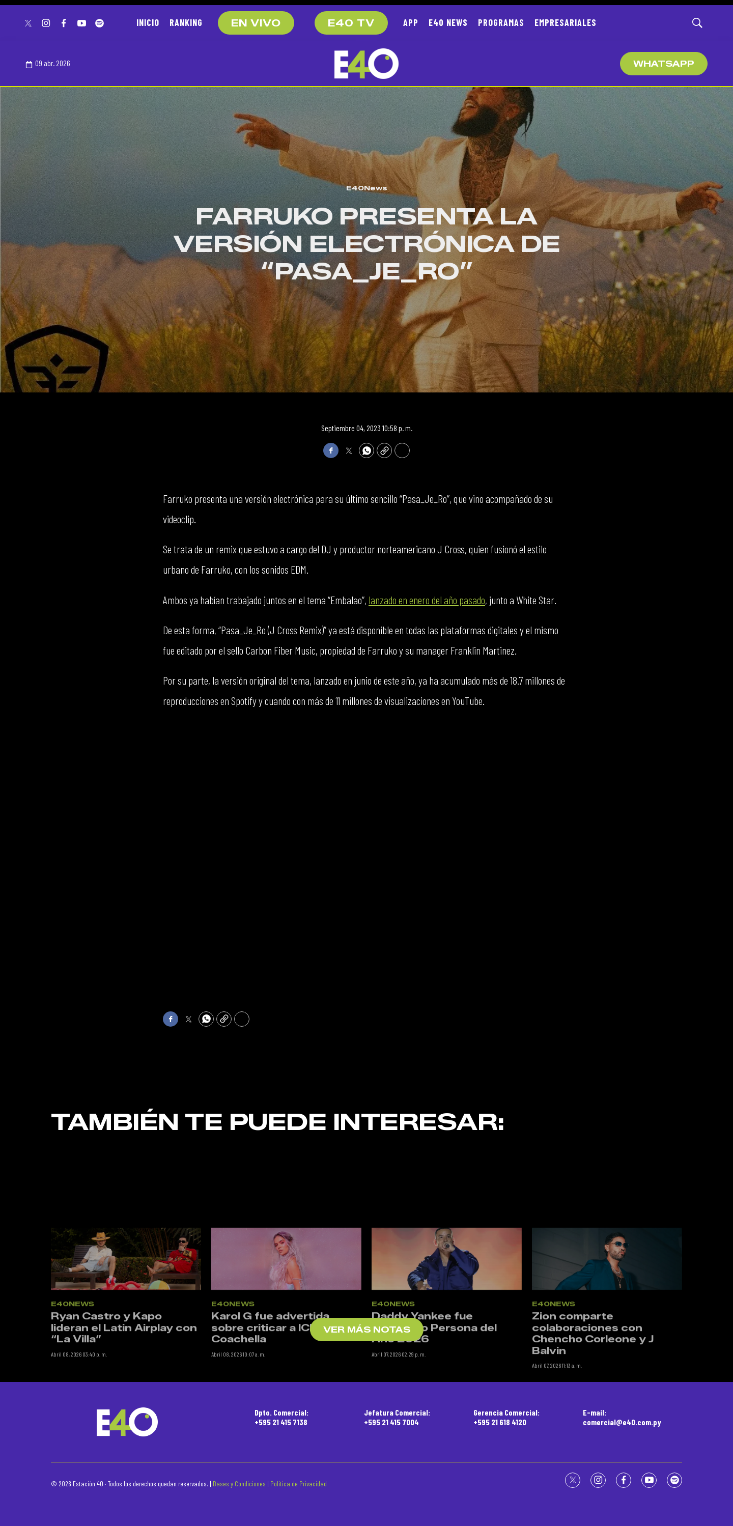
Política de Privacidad (298, 1483)
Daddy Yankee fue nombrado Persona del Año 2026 (434, 1428)
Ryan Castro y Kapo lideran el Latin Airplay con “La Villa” (124, 1428)
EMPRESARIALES (565, 22)
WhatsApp (663, 64)
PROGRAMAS (501, 22)
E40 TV (351, 23)
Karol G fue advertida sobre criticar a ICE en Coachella (272, 1428)
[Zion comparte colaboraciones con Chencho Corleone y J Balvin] (607, 1359)
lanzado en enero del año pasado (427, 599)
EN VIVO (256, 23)
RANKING (186, 22)
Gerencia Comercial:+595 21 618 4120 (506, 1417)
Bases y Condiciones (239, 1483)
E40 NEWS (448, 22)
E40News (366, 188)
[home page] (366, 63)
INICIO (147, 22)
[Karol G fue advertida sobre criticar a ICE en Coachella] (286, 1359)
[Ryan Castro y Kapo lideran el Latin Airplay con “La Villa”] (126, 1359)
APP (410, 22)
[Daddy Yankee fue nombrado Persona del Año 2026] (447, 1359)
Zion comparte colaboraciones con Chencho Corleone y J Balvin (593, 1434)
